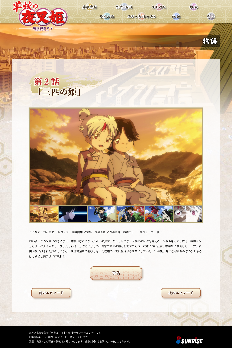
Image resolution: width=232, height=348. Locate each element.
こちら (120, 341)
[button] (44, 214)
